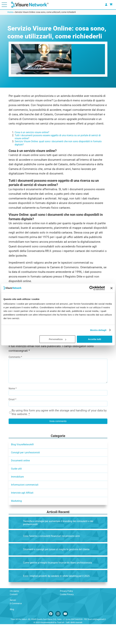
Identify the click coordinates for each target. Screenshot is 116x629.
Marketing (16, 505)
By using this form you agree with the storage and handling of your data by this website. (59, 417)
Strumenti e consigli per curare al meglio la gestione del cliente (56, 554)
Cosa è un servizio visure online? (32, 132)
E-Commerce (16, 608)
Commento (15, 357)
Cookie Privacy (67, 599)
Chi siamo (14, 596)
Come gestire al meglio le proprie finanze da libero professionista (57, 567)
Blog (12, 614)
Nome (13, 393)
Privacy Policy (66, 596)
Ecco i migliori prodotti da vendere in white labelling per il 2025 (56, 580)
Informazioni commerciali (24, 489)
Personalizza (57, 339)
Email (12, 404)
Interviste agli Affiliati (22, 497)
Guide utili (16, 473)
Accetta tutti (94, 339)
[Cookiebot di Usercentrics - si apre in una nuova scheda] (91, 288)
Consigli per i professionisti (25, 457)
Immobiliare (17, 481)
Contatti (14, 599)
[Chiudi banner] (111, 288)
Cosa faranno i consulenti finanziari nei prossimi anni (51, 540)
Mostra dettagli (98, 330)
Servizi (13, 605)
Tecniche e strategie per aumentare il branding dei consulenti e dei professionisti (58, 527)
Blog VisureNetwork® (22, 449)
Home (10, 12)
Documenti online (20, 465)
